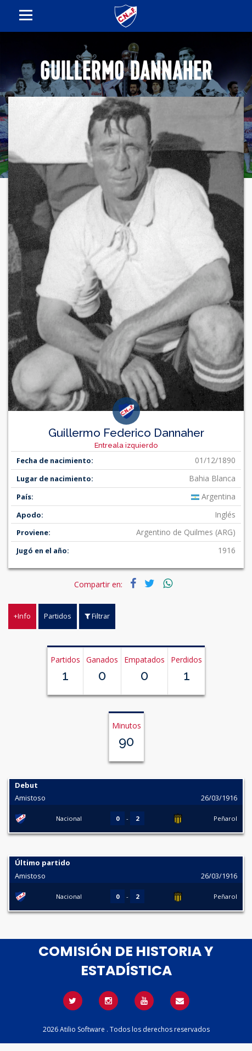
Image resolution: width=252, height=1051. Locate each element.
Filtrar (97, 616)
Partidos (57, 616)
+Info (22, 616)
